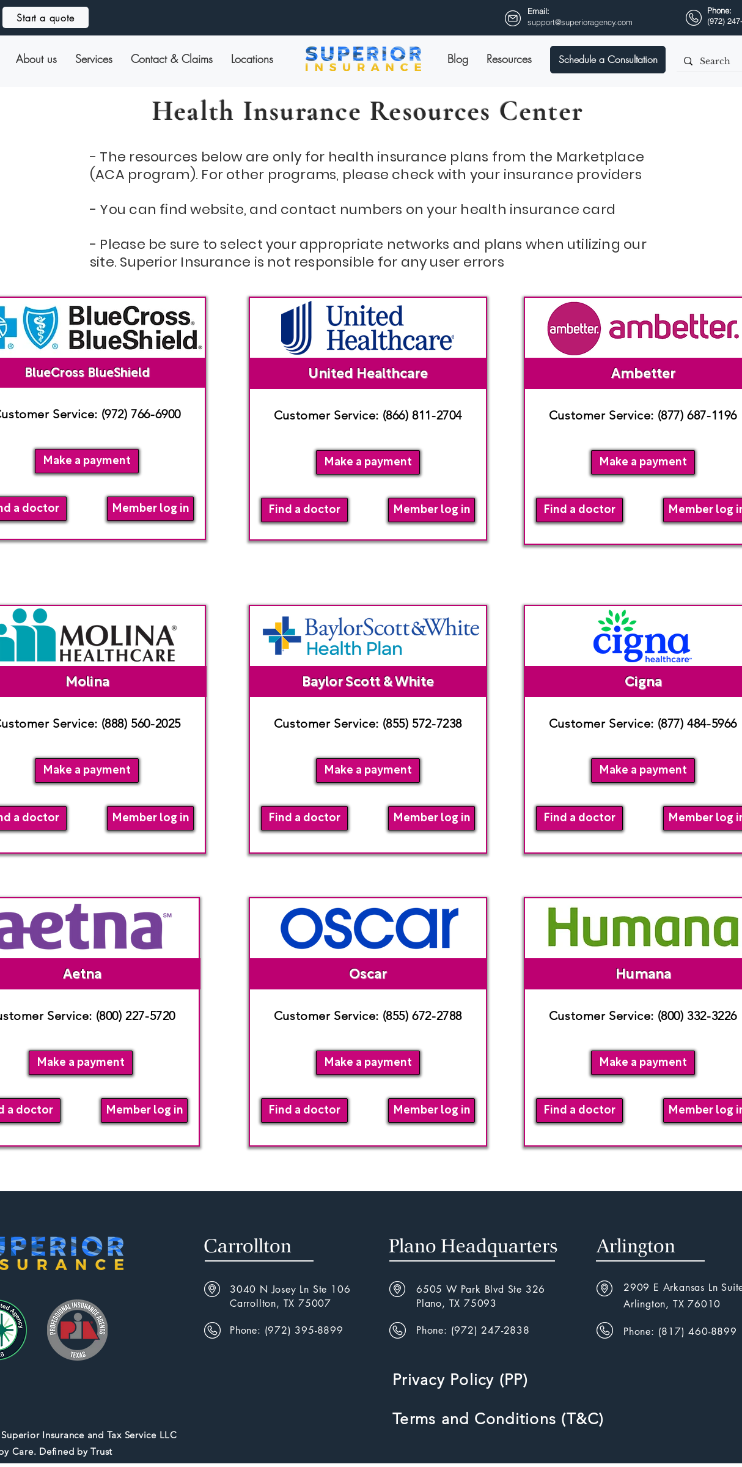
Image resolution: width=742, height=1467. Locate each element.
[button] (608, 59)
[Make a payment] (87, 461)
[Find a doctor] (304, 510)
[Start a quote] (45, 17)
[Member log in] (150, 509)
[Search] (718, 62)
